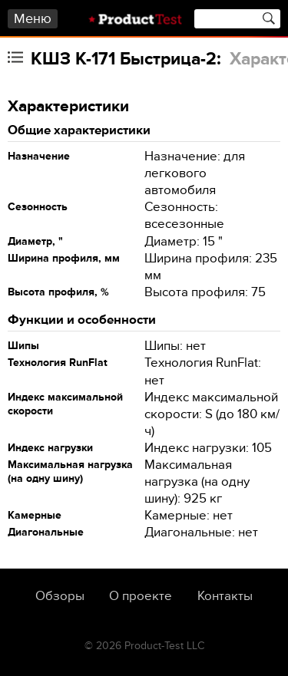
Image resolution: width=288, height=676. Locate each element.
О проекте (140, 596)
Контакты (225, 596)
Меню (32, 19)
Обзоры (59, 596)
